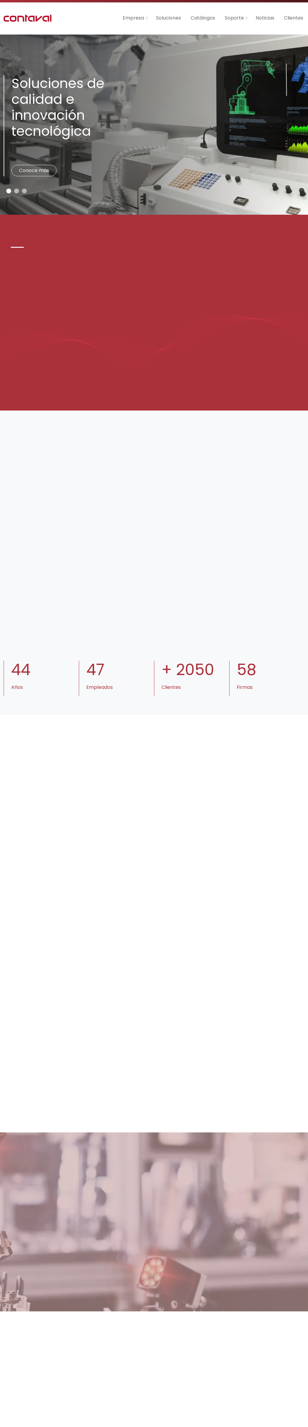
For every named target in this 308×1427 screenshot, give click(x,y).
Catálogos (203, 17)
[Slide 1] (16, 191)
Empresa (133, 17)
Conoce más (34, 170)
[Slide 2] (24, 191)
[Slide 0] (8, 191)
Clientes (293, 17)
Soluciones (168, 17)
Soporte (234, 17)
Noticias (265, 17)
